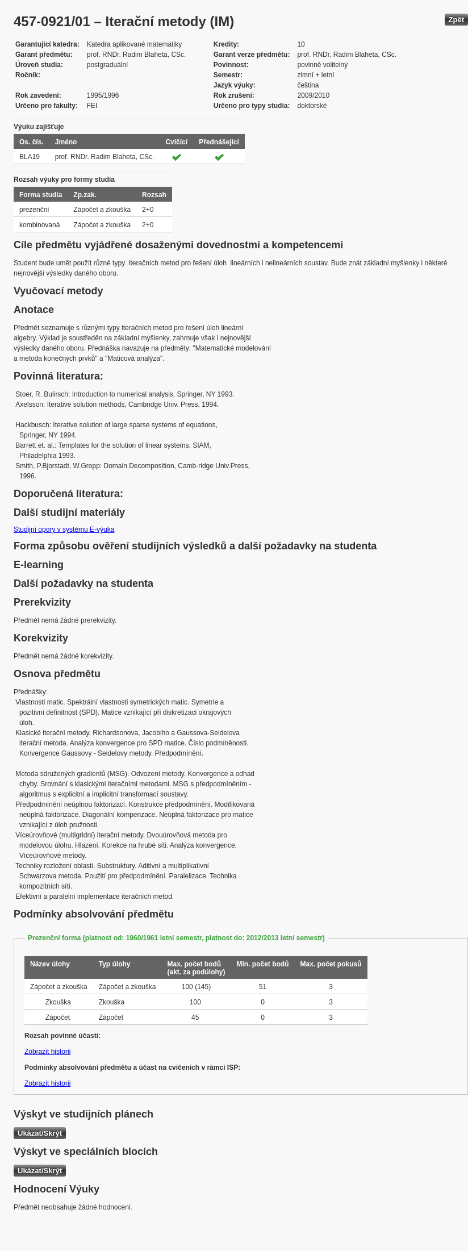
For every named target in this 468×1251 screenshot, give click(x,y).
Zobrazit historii (47, 1052)
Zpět (456, 19)
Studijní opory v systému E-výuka (64, 529)
